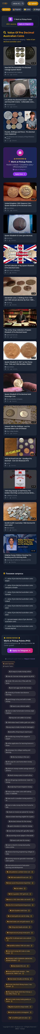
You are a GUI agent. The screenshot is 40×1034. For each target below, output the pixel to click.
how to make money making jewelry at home (18, 1000)
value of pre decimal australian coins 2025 (19, 614)
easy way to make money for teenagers (20, 727)
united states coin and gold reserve (20, 922)
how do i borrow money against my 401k (20, 676)
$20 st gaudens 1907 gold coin (20, 894)
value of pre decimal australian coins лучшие (19, 593)
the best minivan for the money (20, 821)
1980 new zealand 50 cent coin (20, 877)
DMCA (17, 1029)
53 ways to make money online (20, 671)
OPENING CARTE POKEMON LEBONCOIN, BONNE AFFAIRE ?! (19, 959)
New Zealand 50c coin (20, 966)
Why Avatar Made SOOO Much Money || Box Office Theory (19, 993)
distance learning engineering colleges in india (20, 853)
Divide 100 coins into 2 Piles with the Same (18, 682)
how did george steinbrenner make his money (19, 781)
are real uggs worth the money (20, 688)
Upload (33, 3)
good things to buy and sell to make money (18, 700)
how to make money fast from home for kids (19, 806)
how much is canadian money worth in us (19, 799)
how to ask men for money (19, 840)
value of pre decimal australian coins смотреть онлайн (19, 586)
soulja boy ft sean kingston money (20, 787)
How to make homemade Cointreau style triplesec (20, 712)
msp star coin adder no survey (20, 718)
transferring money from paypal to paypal (18, 738)
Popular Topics (8, 666)
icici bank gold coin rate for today (20, 916)
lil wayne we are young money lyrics (20, 933)
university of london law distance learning (17, 694)
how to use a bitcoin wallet (20, 706)
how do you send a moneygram (20, 1012)
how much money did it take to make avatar (18, 952)
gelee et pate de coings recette (20, 1007)
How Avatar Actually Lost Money (20, 979)
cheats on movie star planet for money (20, 812)
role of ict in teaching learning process (20, 905)
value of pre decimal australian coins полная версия (19, 627)
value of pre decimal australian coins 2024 (19, 607)
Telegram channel (29, 659)
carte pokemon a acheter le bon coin (20, 872)
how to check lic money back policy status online (18, 846)
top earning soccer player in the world (20, 835)
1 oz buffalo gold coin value (20, 1018)
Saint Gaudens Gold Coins (20, 911)
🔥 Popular (17, 9)
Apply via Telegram (20, 650)
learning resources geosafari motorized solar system (19, 860)
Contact (22, 1029)
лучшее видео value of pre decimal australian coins (18, 620)
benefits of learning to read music (20, 732)
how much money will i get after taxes (20, 831)
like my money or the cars (20, 757)
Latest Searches (8, 664)
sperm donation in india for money (20, 826)
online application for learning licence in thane (19, 744)
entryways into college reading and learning (18, 751)
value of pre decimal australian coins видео (19, 580)
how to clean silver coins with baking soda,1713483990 (18, 793)
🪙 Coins (27, 9)
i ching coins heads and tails (20, 927)
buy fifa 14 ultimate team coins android (18, 939)
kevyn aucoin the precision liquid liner (20, 883)
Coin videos (20, 888)
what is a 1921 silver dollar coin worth (20, 900)
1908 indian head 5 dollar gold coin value (20, 722)
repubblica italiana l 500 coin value (20, 946)
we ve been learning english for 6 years (19, 817)
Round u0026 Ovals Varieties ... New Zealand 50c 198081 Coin (17, 972)
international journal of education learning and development (17, 866)
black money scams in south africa (20, 775)
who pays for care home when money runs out (19, 763)
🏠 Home (6, 9)
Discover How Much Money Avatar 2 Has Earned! (19, 985)
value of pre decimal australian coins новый (19, 600)
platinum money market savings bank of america (20, 770)
